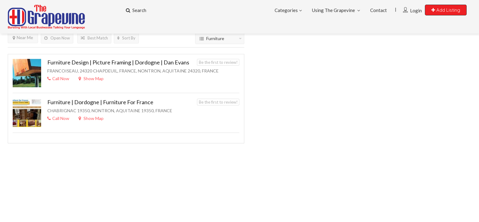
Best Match (94, 37)
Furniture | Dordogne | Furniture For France (100, 102)
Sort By (126, 37)
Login (416, 10)
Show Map (91, 78)
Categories (286, 10)
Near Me (23, 37)
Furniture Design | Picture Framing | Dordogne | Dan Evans (118, 62)
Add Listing (445, 10)
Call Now (58, 78)
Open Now (57, 37)
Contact (378, 10)
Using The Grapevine (333, 10)
